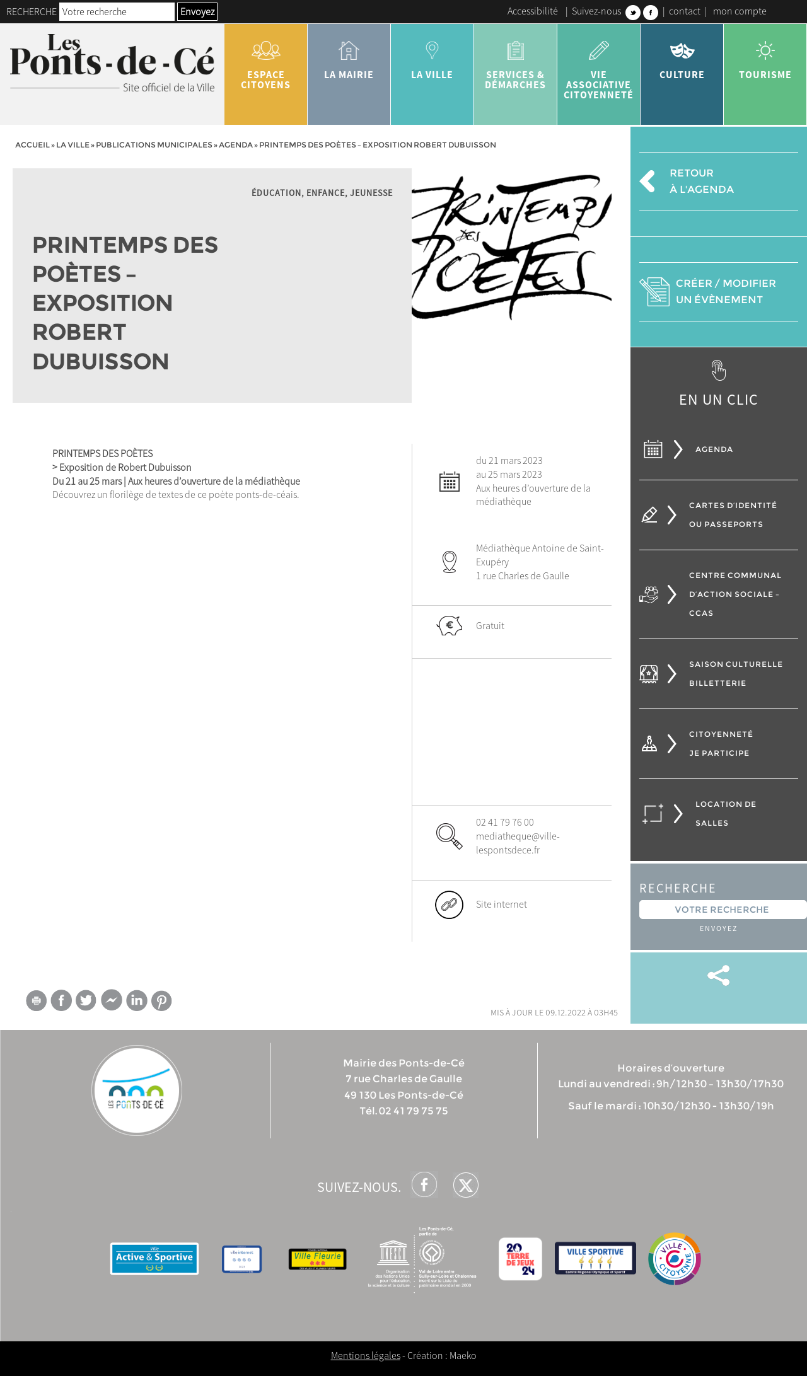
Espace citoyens (266, 60)
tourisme (765, 55)
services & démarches (515, 60)
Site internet (501, 904)
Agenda (236, 144)
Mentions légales (365, 1355)
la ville (432, 55)
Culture (682, 55)
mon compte (740, 10)
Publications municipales (154, 144)
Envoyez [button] (197, 11)
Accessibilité (533, 10)
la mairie (349, 55)
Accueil (32, 144)
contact (684, 10)
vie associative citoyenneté (599, 65)
